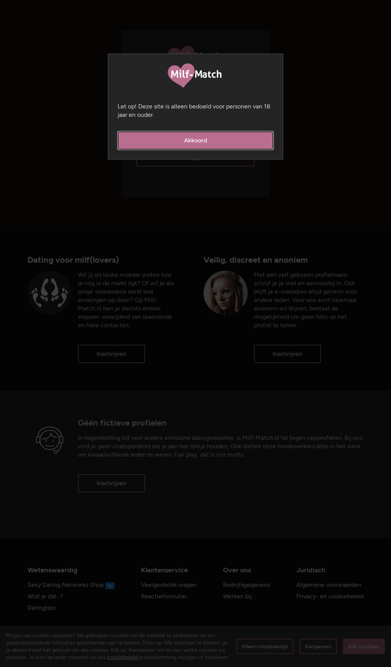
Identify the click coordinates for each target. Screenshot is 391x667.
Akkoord (195, 140)
